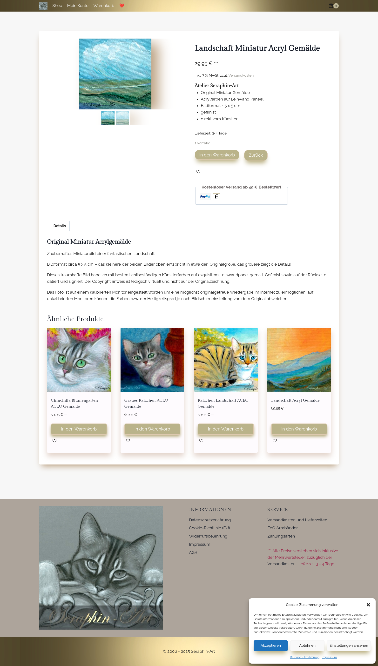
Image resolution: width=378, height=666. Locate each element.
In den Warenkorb (217, 154)
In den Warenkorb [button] (79, 428)
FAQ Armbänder (283, 527)
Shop (57, 5)
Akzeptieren (271, 645)
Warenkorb (104, 5)
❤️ (121, 5)
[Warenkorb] (334, 5)
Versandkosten (241, 75)
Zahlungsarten (281, 536)
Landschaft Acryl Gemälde (295, 400)
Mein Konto (77, 5)
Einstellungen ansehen (349, 645)
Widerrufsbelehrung (208, 536)
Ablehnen (307, 645)
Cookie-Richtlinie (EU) (209, 527)
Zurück (256, 155)
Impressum (329, 657)
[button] (368, 604)
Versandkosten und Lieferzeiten (297, 520)
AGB (193, 552)
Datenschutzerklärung (304, 657)
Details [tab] (60, 226)
